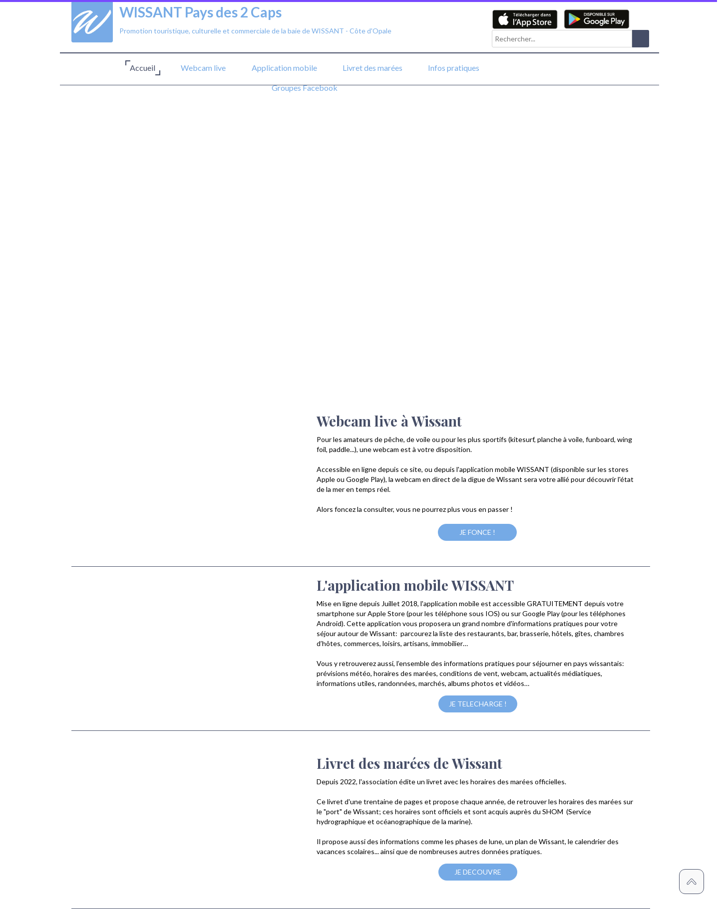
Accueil (142, 67)
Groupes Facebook (305, 87)
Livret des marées (372, 67)
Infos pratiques (453, 67)
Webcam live (203, 67)
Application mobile (284, 67)
